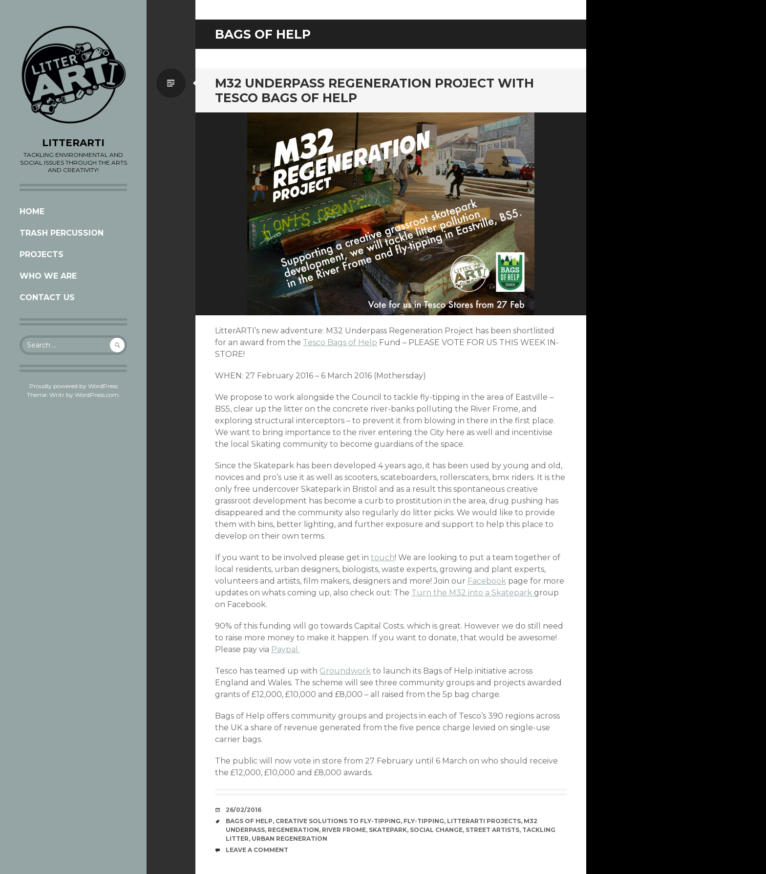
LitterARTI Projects (484, 821)
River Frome (344, 829)
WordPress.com (97, 394)
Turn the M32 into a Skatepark (472, 592)
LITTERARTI (73, 143)
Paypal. (285, 649)
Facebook (487, 581)
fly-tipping (424, 821)
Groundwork (345, 671)
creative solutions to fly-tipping (338, 821)
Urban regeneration (289, 838)
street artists (492, 829)
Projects (42, 254)
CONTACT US (47, 297)
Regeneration (293, 829)
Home (32, 211)
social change (436, 829)
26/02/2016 (243, 809)
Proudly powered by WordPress (73, 386)
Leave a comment (257, 849)
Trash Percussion (62, 233)
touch (383, 557)
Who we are (48, 276)
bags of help (249, 821)
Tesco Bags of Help (340, 342)
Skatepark (388, 829)
